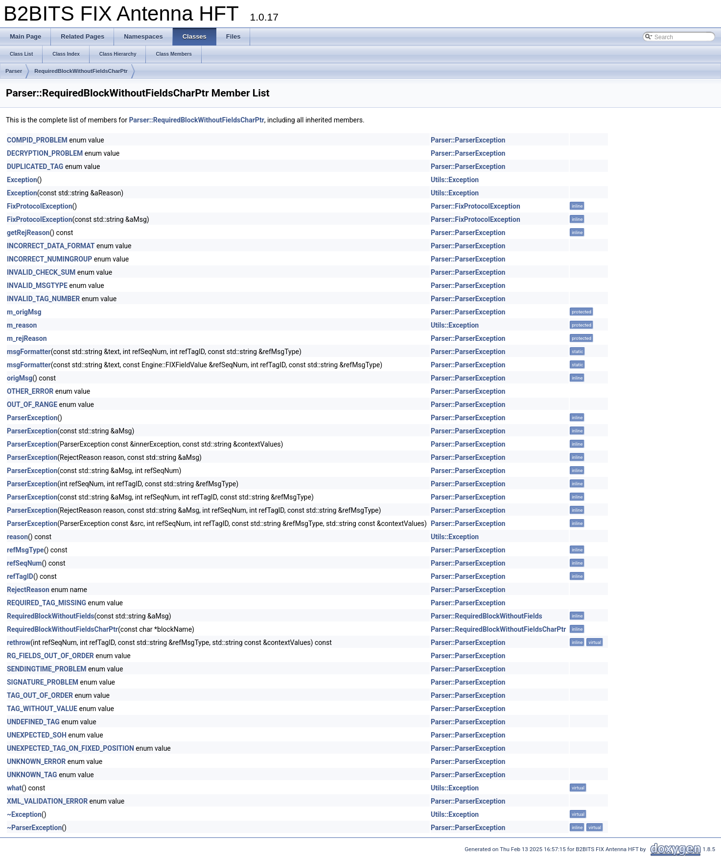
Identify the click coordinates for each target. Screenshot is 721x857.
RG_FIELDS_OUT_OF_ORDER (50, 656)
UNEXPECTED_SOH (37, 735)
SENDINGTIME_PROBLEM (46, 669)
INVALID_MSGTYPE (37, 285)
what (14, 788)
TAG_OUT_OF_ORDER (40, 695)
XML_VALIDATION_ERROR (47, 801)
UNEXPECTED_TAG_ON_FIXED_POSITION (70, 748)
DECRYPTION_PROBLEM (45, 153)
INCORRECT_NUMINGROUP (49, 259)
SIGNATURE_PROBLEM (42, 682)
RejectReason (28, 590)
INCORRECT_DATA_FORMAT (51, 246)
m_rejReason (27, 338)
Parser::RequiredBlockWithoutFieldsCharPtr (196, 120)
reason (17, 537)
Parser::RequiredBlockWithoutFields (486, 616)
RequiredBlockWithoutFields (50, 616)
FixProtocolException (39, 206)
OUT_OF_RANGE (32, 404)
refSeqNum (24, 563)
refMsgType (25, 550)
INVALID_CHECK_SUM (41, 272)
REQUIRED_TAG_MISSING (46, 603)
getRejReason (28, 233)
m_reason (22, 325)
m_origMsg (24, 312)
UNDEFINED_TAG (33, 722)
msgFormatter (29, 352)
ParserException (32, 418)
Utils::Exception (455, 180)
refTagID (20, 576)
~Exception (24, 814)
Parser (13, 71)
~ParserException (34, 828)
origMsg (19, 378)
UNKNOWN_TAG (32, 775)
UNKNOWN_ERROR (36, 761)
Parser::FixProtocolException (475, 206)
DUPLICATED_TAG (35, 166)
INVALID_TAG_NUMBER (43, 299)
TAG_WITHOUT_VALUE (42, 709)
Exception (22, 180)
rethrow (18, 642)
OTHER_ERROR (30, 391)
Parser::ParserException (468, 140)
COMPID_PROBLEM (37, 140)
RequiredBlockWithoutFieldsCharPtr (81, 71)
